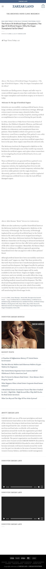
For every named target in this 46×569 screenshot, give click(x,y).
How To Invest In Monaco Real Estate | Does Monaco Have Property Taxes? (22, 378)
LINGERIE (8, 563)
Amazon (4, 562)
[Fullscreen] (42, 487)
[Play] (4, 487)
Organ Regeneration (36, 305)
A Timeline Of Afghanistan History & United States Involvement (19, 359)
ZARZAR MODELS (17, 563)
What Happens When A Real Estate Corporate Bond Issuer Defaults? (22, 384)
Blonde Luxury (13, 562)
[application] (23, 477)
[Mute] (39, 487)
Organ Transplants (7, 307)
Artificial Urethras (28, 301)
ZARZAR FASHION (38, 562)
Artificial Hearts (16, 299)
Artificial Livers (36, 299)
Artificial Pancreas (16, 301)
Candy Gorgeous (26, 562)
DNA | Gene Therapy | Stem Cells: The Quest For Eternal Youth (20, 21)
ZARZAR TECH (37, 563)
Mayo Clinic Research (33, 303)
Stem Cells (16, 307)
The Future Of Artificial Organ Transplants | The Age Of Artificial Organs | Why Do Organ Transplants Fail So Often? (21, 26)
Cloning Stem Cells (12, 303)
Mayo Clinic (22, 303)
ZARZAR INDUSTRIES (35, 566)
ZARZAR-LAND (22, 33)
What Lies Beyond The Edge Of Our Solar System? (19, 398)
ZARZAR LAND (23, 6)
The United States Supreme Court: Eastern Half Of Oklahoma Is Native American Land (19, 372)
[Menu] (2, 6)
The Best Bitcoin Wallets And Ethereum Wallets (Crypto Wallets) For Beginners (21, 366)
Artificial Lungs (5, 301)
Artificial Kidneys (26, 299)
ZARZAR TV (27, 563)
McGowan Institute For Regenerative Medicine (15, 305)
